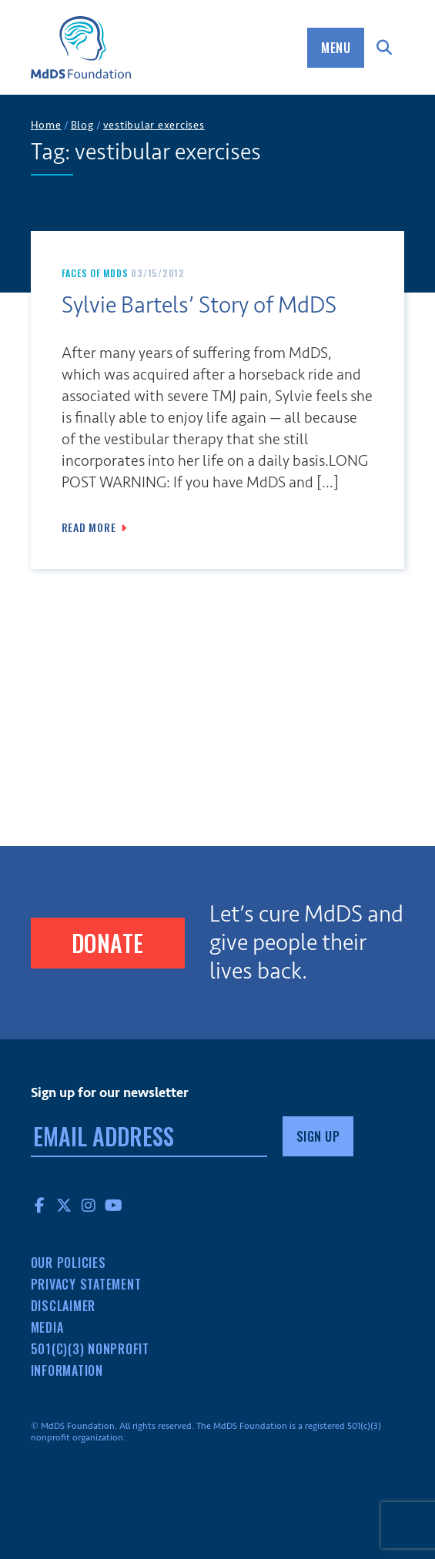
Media (47, 1327)
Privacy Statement (86, 1284)
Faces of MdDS (95, 272)
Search (384, 48)
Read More (89, 527)
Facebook (40, 1205)
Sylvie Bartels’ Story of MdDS (199, 305)
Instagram (89, 1205)
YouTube (114, 1205)
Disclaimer (63, 1305)
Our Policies (68, 1262)
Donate (108, 942)
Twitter (64, 1205)
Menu (335, 47)
